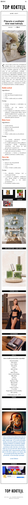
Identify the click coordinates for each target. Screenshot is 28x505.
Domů (11, 13)
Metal (14, 377)
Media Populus (14, 498)
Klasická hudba (14, 360)
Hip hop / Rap (14, 381)
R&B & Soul (14, 384)
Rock (14, 367)
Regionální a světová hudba (14, 390)
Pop (14, 371)
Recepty (16, 13)
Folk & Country (14, 387)
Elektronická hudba (14, 374)
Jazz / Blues (14, 364)
